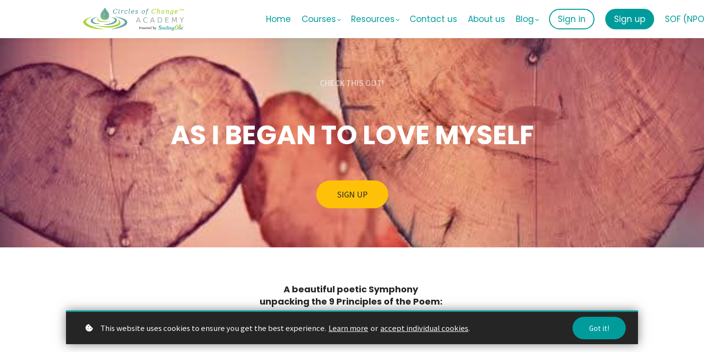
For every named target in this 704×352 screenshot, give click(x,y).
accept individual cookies (424, 328)
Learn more (348, 328)
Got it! (599, 328)
